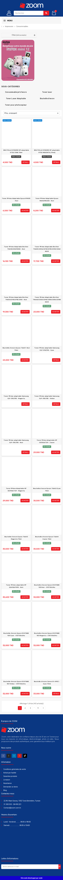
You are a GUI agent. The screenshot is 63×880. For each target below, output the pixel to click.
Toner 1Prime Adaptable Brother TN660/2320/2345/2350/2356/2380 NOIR (47, 299)
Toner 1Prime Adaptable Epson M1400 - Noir (16, 200)
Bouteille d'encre (47, 99)
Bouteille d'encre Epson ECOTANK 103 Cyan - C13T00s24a (16, 634)
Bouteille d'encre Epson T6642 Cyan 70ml (47, 490)
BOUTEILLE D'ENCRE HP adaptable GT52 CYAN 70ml (16, 151)
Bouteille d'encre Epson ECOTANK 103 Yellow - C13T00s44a (16, 683)
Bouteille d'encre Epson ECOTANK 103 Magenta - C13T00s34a (46, 634)
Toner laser (47, 92)
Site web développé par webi (31, 878)
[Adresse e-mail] (29, 866)
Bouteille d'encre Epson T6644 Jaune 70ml (47, 538)
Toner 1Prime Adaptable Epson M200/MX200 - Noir (46, 200)
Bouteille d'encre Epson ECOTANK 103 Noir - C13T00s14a (46, 586)
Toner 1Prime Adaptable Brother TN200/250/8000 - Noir (16, 248)
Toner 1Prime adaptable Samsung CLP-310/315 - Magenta (16, 397)
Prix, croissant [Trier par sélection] (10, 113)
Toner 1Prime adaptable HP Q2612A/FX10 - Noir (16, 586)
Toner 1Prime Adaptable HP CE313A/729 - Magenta (16, 490)
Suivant (43, 708)
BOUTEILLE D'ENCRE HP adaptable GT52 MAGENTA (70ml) (47, 151)
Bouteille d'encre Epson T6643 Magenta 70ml (16, 538)
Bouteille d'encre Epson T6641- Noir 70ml (16, 349)
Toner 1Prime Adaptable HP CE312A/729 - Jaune (47, 441)
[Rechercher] (31, 13)
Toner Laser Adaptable (16, 99)
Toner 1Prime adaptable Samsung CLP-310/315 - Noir (16, 441)
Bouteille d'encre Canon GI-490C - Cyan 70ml (47, 683)
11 (38, 708)
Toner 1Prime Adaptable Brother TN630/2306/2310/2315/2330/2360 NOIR (46, 249)
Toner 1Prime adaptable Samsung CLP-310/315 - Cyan (46, 349)
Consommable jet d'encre (16, 92)
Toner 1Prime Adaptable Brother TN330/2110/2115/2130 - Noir (16, 298)
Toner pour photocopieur (16, 105)
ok (60, 867)
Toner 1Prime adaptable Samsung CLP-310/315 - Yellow (46, 397)
